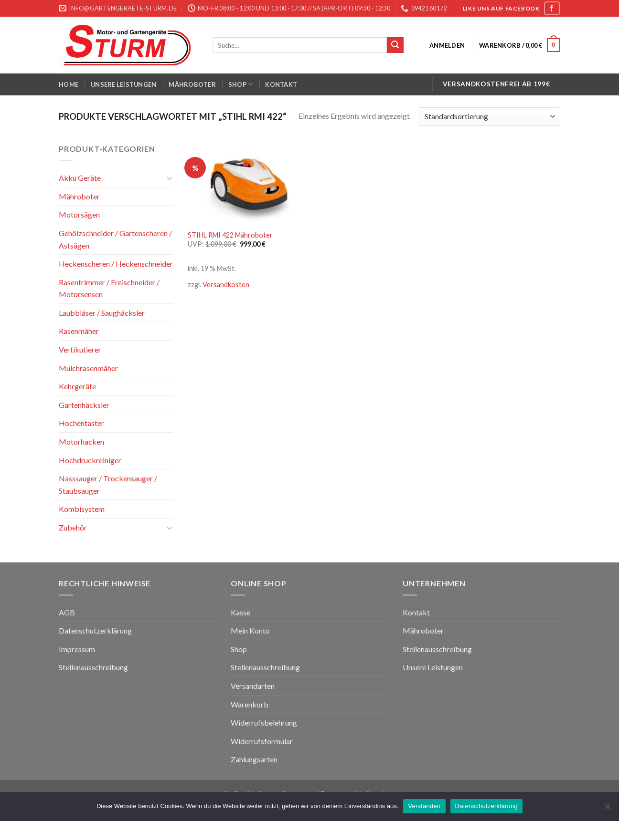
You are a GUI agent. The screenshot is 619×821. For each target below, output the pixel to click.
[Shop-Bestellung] (489, 116)
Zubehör (73, 527)
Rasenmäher (79, 330)
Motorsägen (79, 214)
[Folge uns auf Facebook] (551, 8)
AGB (67, 612)
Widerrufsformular (262, 741)
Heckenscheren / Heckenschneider (116, 263)
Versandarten (253, 685)
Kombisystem (82, 508)
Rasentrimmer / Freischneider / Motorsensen (109, 288)
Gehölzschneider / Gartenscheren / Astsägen (115, 239)
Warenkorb (249, 704)
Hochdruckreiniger (90, 460)
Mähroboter (192, 84)
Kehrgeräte (77, 386)
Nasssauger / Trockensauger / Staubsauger (108, 484)
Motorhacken (81, 441)
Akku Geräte (80, 177)
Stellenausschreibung (93, 667)
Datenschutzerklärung (95, 630)
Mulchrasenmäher (88, 368)
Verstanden (424, 806)
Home (68, 84)
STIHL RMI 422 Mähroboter (230, 235)
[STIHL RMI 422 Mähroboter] (247, 183)
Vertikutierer (80, 349)
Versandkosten (226, 285)
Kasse (240, 612)
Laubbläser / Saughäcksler (102, 312)
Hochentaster (81, 422)
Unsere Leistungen (123, 84)
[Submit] (395, 45)
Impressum (77, 649)
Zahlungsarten (254, 759)
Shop (240, 84)
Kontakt (281, 84)
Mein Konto (250, 630)
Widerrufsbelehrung (264, 722)
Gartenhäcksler (84, 404)
